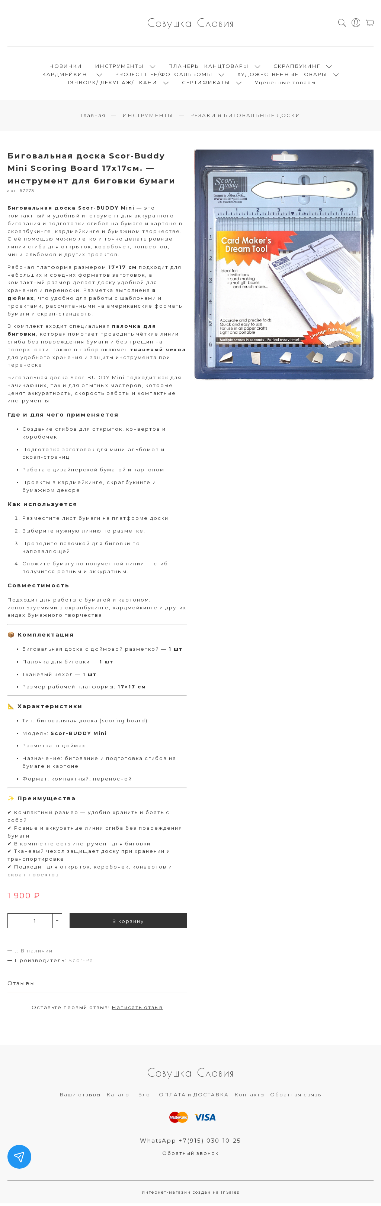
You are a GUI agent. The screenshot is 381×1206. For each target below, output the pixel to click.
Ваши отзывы (80, 1097)
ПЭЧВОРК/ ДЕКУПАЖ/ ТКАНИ (111, 84)
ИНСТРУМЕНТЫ (119, 67)
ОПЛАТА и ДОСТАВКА (194, 1097)
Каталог (119, 1097)
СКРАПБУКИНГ (296, 67)
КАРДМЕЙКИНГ (66, 75)
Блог (145, 1097)
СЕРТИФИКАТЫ (206, 84)
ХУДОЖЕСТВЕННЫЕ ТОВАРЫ (282, 75)
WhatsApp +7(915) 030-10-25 (191, 1142)
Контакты (249, 1097)
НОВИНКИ (65, 67)
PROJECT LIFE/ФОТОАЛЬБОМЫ (164, 75)
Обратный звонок (190, 1155)
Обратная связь (295, 1097)
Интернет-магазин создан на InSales (191, 1194)
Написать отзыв (137, 1009)
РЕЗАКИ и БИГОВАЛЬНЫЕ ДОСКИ (245, 117)
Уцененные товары (285, 84)
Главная (93, 117)
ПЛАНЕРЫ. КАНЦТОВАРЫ (209, 67)
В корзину (128, 923)
